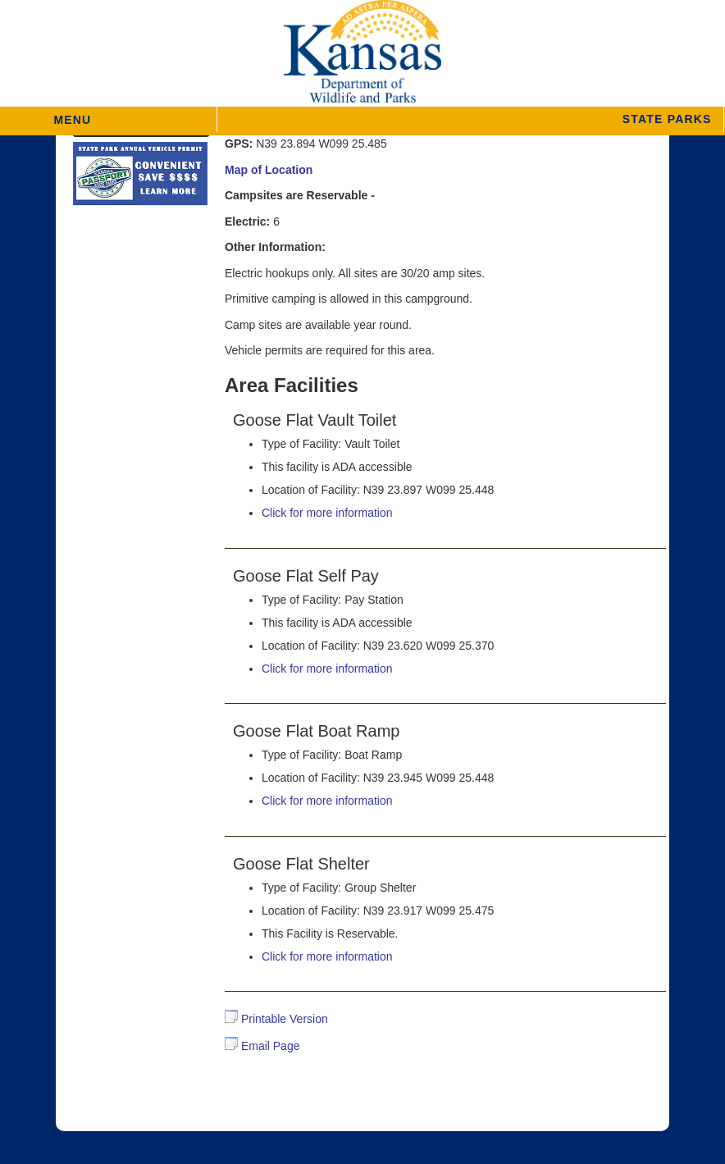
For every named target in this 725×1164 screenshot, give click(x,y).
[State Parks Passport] (140, 176)
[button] (470, 119)
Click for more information (327, 512)
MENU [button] (72, 114)
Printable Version (276, 1018)
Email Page (262, 1045)
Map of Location (268, 169)
